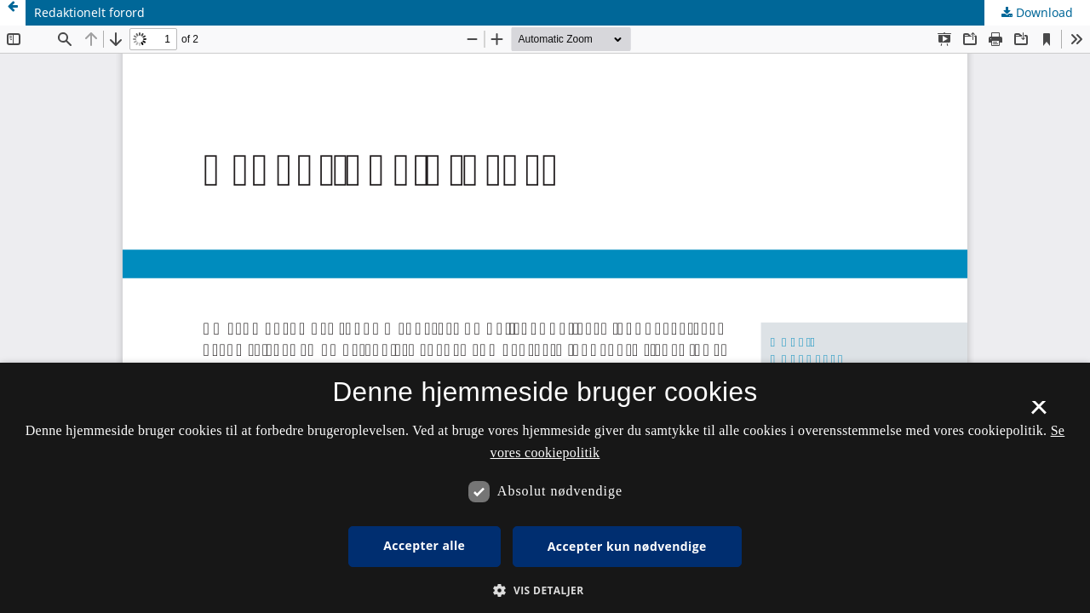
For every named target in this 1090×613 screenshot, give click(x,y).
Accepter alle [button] (424, 545)
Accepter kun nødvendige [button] (627, 546)
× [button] (1038, 413)
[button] (544, 590)
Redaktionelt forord (89, 12)
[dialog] (545, 488)
